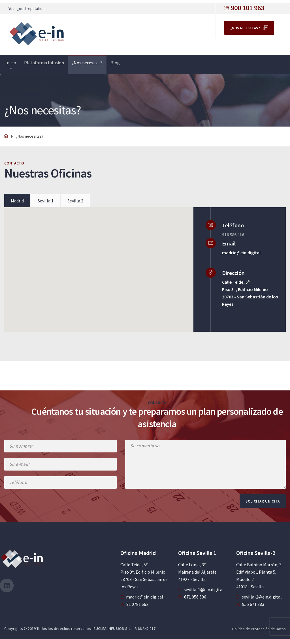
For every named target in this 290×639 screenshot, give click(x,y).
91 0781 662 (137, 604)
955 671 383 (253, 604)
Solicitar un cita (263, 501)
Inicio (10, 62)
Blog (115, 62)
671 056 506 (195, 597)
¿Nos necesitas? (245, 28)
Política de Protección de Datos (259, 628)
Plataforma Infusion (44, 62)
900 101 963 (247, 7)
